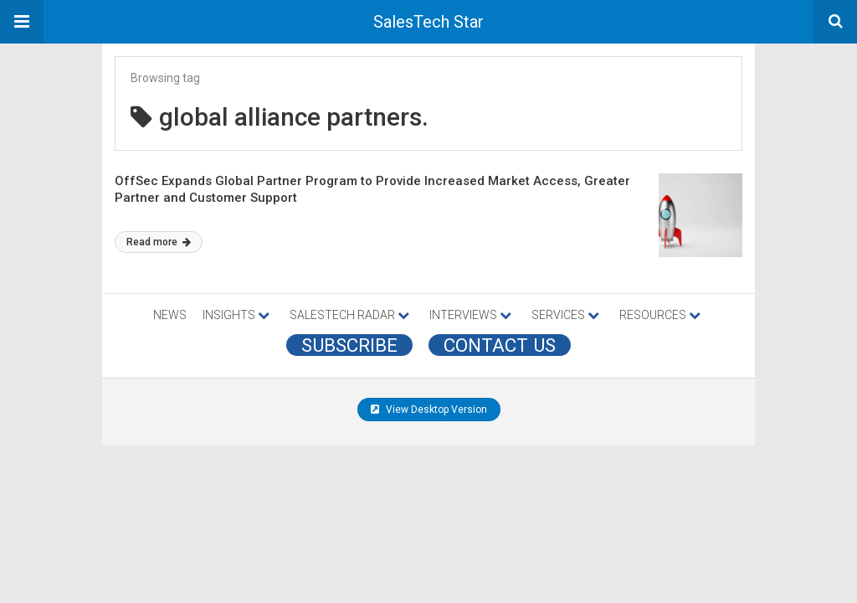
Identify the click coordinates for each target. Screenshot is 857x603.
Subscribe (349, 345)
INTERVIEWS (470, 315)
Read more (158, 242)
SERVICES (565, 315)
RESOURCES (659, 315)
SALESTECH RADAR (349, 315)
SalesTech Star (428, 22)
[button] (22, 22)
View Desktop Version (429, 409)
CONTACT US (500, 345)
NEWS (170, 315)
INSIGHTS (236, 315)
